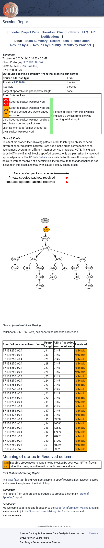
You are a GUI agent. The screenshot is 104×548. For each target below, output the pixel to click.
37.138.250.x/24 (33, 62)
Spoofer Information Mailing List (74, 507)
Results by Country (47, 45)
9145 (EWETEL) (29, 66)
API (93, 32)
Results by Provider (77, 45)
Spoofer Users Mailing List (45, 511)
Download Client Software (60, 32)
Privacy (93, 533)
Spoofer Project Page (23, 32)
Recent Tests (59, 41)
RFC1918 (19, 82)
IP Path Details (38, 157)
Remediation (80, 41)
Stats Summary (36, 41)
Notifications (50, 36)
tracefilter (13, 479)
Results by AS (20, 45)
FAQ (85, 32)
